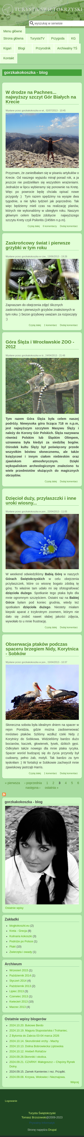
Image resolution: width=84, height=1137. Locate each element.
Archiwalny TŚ (67, 48)
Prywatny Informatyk (42, 1122)
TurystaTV (37, 38)
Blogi (21, 48)
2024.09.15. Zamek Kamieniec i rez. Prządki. (37, 1071)
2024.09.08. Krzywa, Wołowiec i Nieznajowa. (37, 1077)
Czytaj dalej (34, 226)
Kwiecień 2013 (18, 1001)
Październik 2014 (20, 975)
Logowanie (11, 1101)
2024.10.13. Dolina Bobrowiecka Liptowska (36, 1046)
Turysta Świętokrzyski (42, 1113)
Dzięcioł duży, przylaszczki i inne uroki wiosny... (41, 500)
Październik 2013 (20, 986)
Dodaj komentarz (69, 226)
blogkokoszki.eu (19, 925)
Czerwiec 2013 (18, 996)
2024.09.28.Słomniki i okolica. (28, 1056)
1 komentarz (50, 325)
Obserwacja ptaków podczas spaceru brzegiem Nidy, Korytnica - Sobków (42, 649)
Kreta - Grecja (18, 930)
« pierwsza (12, 783)
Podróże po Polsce (21, 941)
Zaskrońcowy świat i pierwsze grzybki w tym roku (38, 245)
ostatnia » (51, 787)
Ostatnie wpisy (14, 908)
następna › (33, 787)
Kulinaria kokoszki (20, 936)
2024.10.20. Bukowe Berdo (26, 1025)
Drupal (52, 1129)
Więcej (74, 1082)
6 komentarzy (50, 226)
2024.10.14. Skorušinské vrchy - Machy (34, 1041)
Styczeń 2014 (17, 980)
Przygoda (58, 38)
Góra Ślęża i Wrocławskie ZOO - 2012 (40, 344)
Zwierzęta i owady (20, 952)
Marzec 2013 (17, 1007)
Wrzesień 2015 (18, 970)
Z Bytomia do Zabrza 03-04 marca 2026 (34, 1035)
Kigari (7, 48)
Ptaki (12, 946)
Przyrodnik (43, 48)
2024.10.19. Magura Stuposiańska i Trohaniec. (38, 1030)
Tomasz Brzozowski (34, 1117)
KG (73, 38)
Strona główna (13, 38)
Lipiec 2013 (16, 991)
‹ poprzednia (33, 783)
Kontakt (8, 58)
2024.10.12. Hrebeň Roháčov (27, 1051)
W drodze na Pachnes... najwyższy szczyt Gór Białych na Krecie (41, 97)
